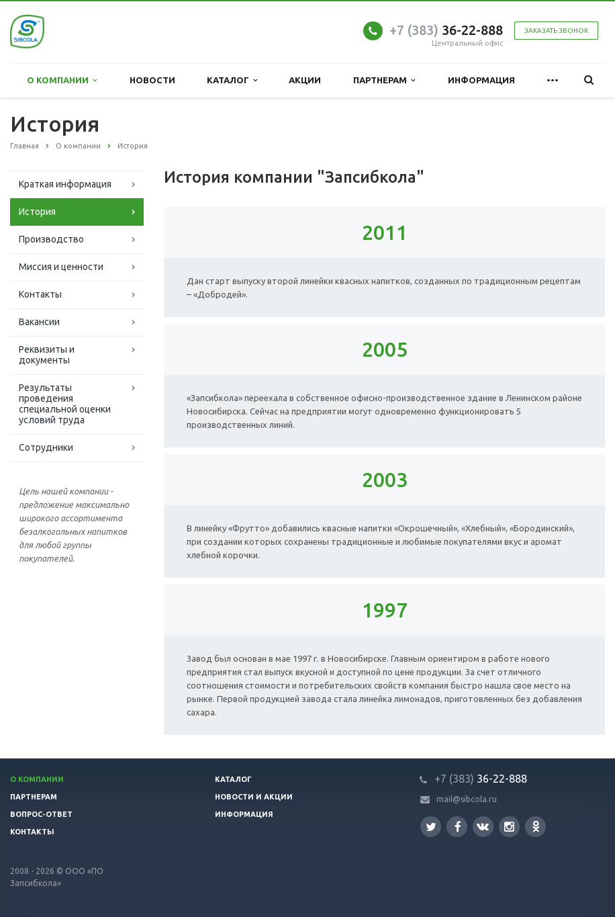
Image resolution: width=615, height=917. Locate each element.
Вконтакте (483, 826)
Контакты (40, 294)
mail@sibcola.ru (466, 799)
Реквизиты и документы (47, 354)
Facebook (458, 826)
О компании (62, 80)
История (37, 211)
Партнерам (384, 80)
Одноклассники (536, 826)
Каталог (232, 80)
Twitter (431, 826)
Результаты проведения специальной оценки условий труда (65, 403)
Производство (51, 239)
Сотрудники (46, 447)
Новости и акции (254, 797)
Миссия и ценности (61, 266)
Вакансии (39, 321)
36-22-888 (446, 30)
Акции (305, 80)
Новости (152, 80)
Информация (481, 80)
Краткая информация (65, 184)
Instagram (509, 826)
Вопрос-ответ (41, 814)
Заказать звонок (556, 30)
